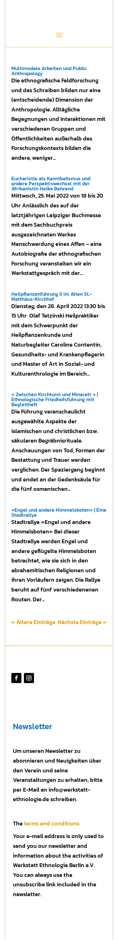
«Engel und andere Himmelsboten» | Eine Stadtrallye (58, 512)
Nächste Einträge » (82, 622)
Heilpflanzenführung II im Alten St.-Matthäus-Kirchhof (51, 296)
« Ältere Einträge (33, 622)
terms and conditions (51, 823)
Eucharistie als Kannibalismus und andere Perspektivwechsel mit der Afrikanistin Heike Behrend (50, 183)
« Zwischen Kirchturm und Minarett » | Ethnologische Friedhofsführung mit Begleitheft (54, 399)
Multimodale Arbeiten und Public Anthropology (49, 70)
